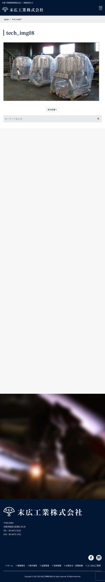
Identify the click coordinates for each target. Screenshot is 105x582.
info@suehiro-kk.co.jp (13, 538)
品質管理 (45, 565)
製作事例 (33, 565)
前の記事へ (52, 109)
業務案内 (21, 565)
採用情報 (57, 565)
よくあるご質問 (94, 565)
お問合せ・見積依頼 (74, 565)
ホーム (10, 565)
